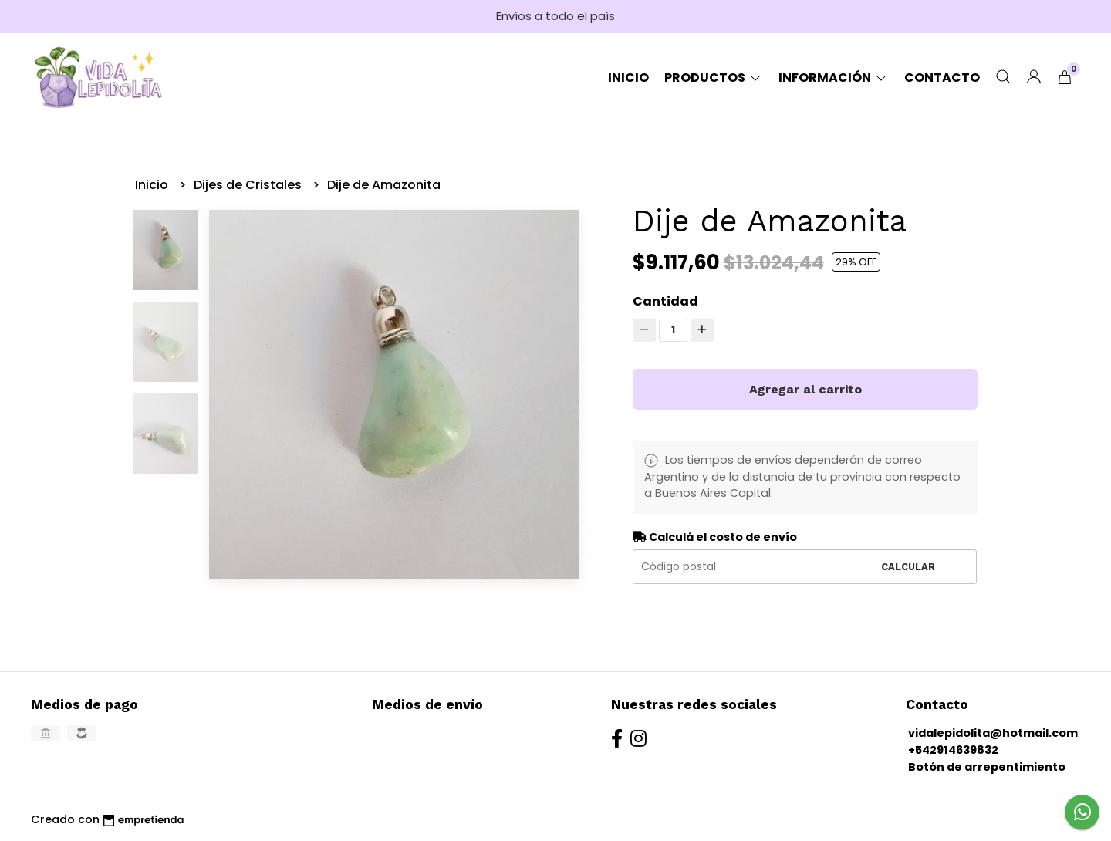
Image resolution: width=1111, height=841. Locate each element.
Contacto (942, 77)
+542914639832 (953, 750)
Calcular (908, 566)
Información (833, 77)
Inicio (628, 77)
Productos (713, 77)
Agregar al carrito (805, 389)
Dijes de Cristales (249, 185)
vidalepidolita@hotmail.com (993, 733)
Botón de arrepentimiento (986, 767)
